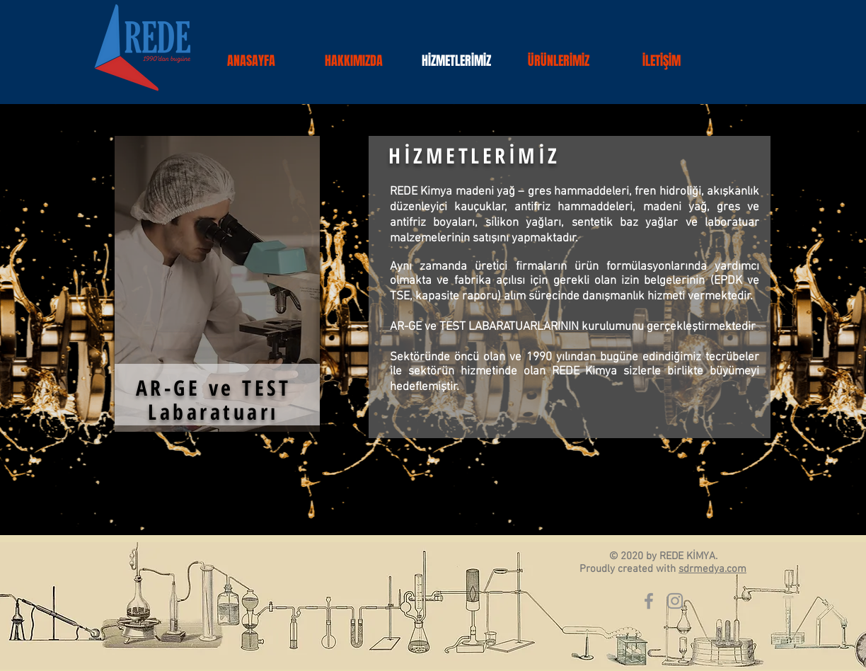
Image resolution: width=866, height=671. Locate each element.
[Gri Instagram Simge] (675, 601)
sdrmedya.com (712, 569)
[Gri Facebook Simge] (648, 601)
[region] (217, 284)
